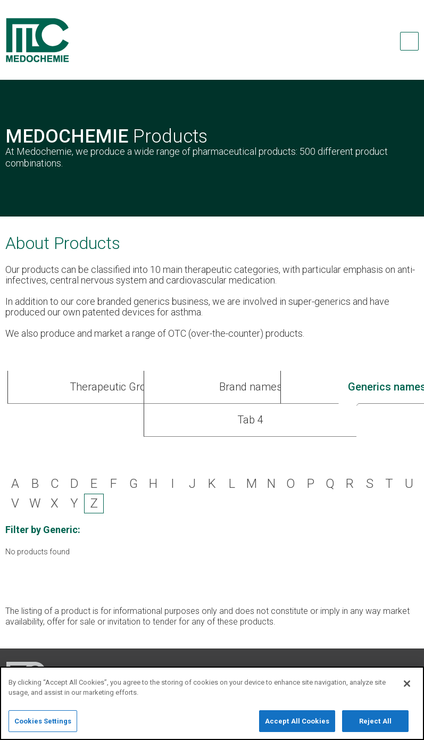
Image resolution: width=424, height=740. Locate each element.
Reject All (375, 725)
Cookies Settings (42, 725)
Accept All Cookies (297, 725)
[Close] (407, 687)
